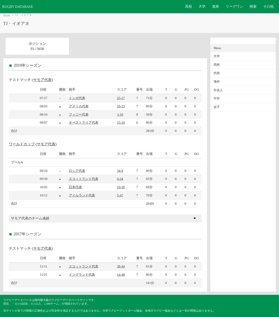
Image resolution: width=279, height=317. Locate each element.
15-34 (121, 122)
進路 (215, 6)
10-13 (121, 106)
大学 (202, 6)
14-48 (121, 274)
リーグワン (234, 6)
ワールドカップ (22, 144)
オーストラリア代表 (83, 122)
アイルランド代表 (82, 195)
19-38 (121, 187)
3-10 (120, 114)
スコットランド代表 (83, 179)
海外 (217, 81)
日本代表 (75, 187)
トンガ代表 (77, 98)
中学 (217, 98)
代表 (217, 73)
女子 (217, 107)
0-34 (120, 179)
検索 (253, 6)
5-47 (120, 195)
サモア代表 (42, 80)
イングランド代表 (82, 274)
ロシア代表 (77, 171)
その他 (268, 6)
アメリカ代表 (78, 106)
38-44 (121, 266)
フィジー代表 (78, 114)
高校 (188, 6)
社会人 (218, 90)
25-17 (121, 98)
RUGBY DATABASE (17, 6)
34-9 (120, 171)
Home (6, 15)
